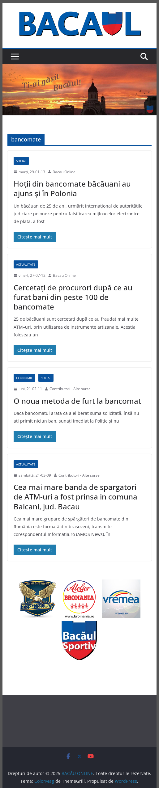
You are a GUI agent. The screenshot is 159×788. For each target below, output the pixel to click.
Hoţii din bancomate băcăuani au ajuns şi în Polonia (72, 188)
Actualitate (26, 264)
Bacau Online (64, 172)
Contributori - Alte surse (70, 388)
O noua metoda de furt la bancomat (77, 401)
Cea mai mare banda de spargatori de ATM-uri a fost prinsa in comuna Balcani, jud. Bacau (75, 496)
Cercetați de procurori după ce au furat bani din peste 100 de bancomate (73, 297)
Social (21, 161)
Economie (24, 378)
